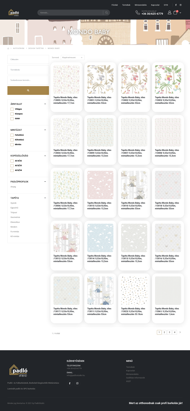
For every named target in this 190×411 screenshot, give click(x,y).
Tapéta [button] (15, 197)
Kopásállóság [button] (19, 155)
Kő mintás (15, 236)
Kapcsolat (155, 5)
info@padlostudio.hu (76, 375)
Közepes (19, 114)
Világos (18, 109)
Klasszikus (15, 222)
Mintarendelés (141, 5)
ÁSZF (128, 381)
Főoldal (115, 5)
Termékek (126, 5)
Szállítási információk (135, 378)
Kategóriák (18, 48)
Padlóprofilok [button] (19, 181)
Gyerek (13, 203)
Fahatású (19, 135)
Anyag (13, 187)
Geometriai (15, 217)
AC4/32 (18, 161)
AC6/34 (18, 170)
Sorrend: (55, 57)
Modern (14, 227)
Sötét (17, 118)
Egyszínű (14, 208)
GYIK (166, 5)
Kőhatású (19, 140)
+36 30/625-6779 (152, 13)
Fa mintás (15, 231)
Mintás (18, 144)
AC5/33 (18, 165)
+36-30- (74, 368)
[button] (177, 12)
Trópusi (14, 212)
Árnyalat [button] (16, 104)
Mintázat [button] (16, 129)
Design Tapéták (36, 48)
